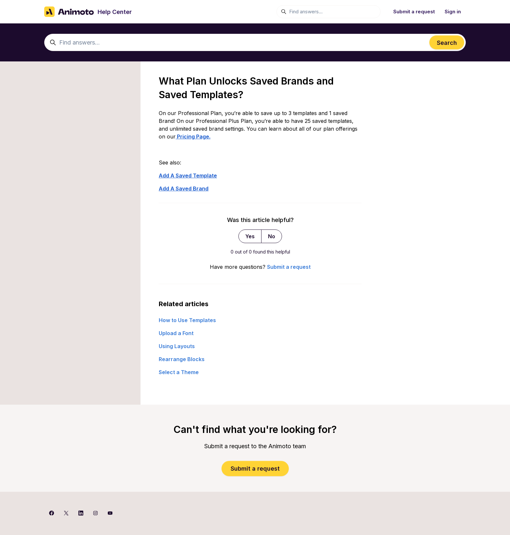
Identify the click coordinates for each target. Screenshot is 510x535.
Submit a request (414, 11)
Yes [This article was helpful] (250, 236)
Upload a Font (176, 333)
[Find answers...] (328, 11)
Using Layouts (177, 346)
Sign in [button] (453, 11)
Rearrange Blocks (182, 359)
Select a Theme (179, 372)
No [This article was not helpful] (271, 236)
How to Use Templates (187, 320)
